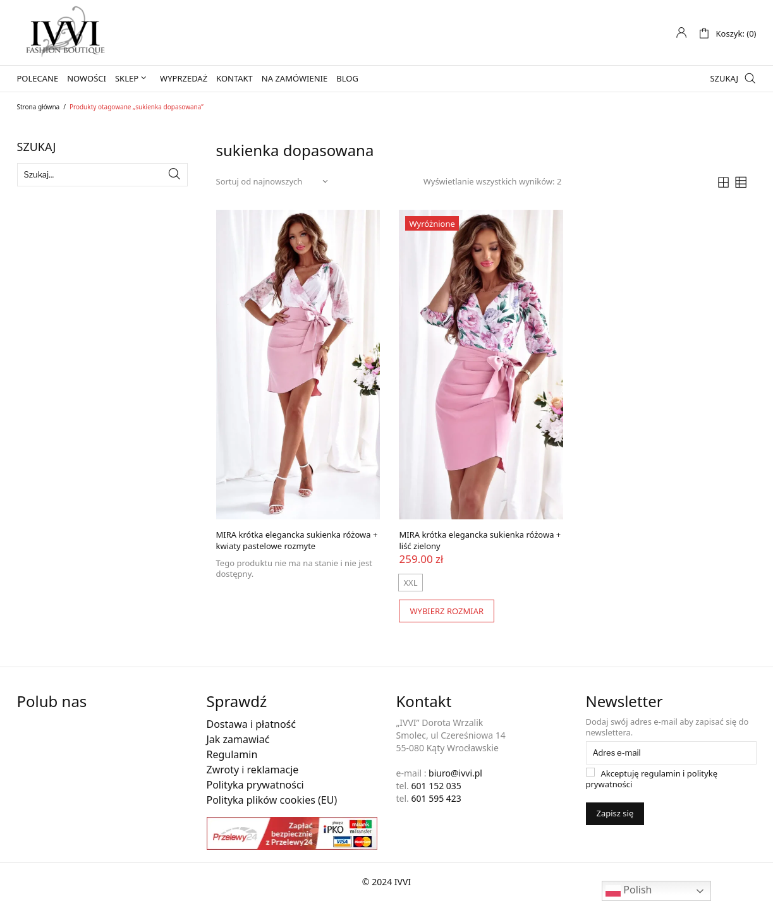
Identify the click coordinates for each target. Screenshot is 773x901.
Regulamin (232, 754)
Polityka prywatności (255, 785)
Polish (629, 890)
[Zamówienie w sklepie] (272, 181)
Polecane (38, 78)
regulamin (661, 773)
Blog (347, 78)
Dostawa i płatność (251, 724)
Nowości (86, 78)
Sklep (126, 78)
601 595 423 (436, 798)
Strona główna (38, 106)
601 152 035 (436, 786)
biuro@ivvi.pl (455, 773)
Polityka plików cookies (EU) (272, 800)
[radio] (410, 582)
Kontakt (234, 78)
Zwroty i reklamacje (253, 770)
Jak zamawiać (238, 739)
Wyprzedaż (183, 78)
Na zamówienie (294, 78)
